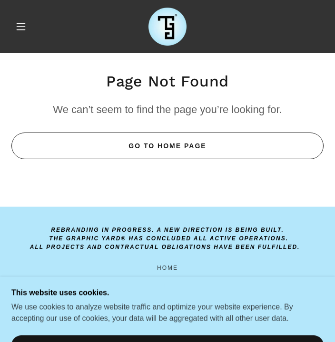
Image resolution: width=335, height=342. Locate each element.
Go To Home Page (167, 146)
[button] (27, 26)
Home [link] (167, 268)
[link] (167, 27)
